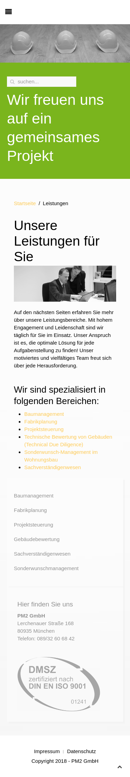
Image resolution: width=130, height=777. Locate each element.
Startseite (25, 203)
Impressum (47, 751)
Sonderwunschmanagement (46, 568)
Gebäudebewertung (37, 539)
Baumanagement (44, 414)
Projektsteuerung (43, 429)
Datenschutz (81, 751)
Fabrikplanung (40, 421)
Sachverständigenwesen (52, 467)
